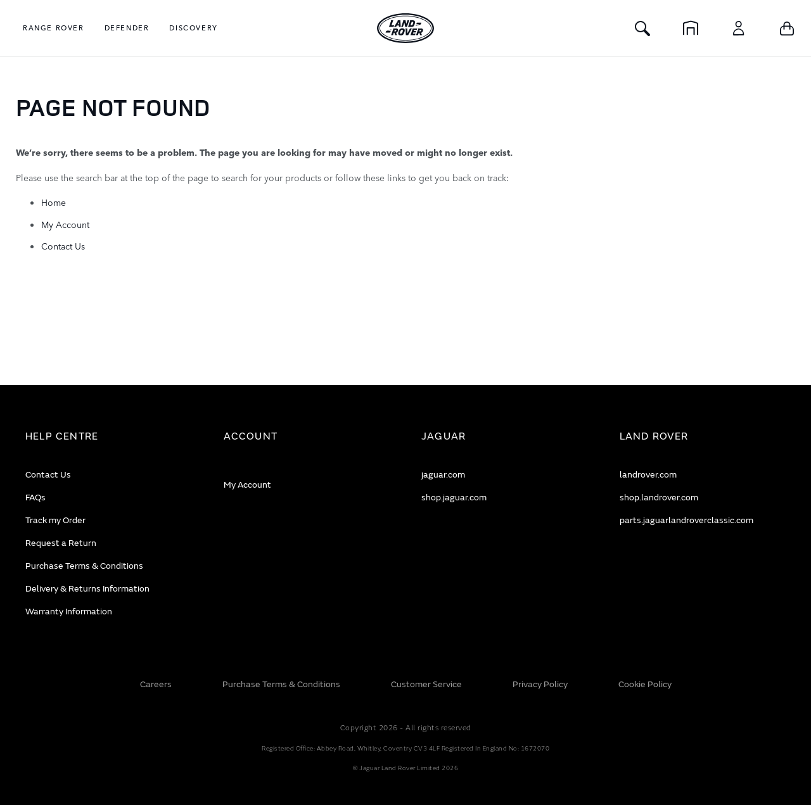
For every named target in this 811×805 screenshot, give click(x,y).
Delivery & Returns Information (87, 588)
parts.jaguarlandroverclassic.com (686, 520)
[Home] (691, 28)
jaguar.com (443, 474)
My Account (65, 224)
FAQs (35, 497)
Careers (156, 684)
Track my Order (55, 520)
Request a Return (60, 543)
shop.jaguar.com (454, 497)
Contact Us (63, 245)
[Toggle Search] (642, 28)
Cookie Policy (645, 684)
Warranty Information (68, 611)
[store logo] (405, 28)
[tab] (108, 436)
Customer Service (426, 684)
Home (53, 202)
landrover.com (648, 474)
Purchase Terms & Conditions (84, 566)
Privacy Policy (540, 684)
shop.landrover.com (659, 497)
